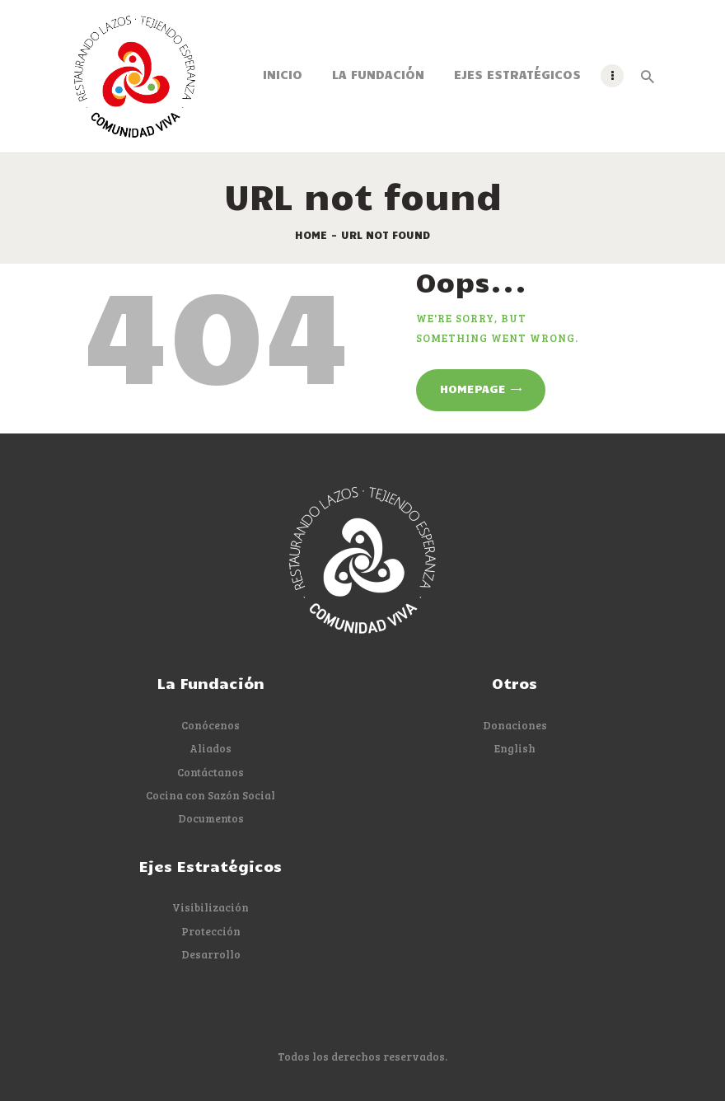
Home (311, 234)
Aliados (210, 748)
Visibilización (210, 907)
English (515, 748)
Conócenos (210, 725)
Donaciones (515, 725)
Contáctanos (210, 772)
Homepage (473, 389)
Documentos (211, 818)
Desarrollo (211, 954)
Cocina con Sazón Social (210, 795)
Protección (211, 931)
